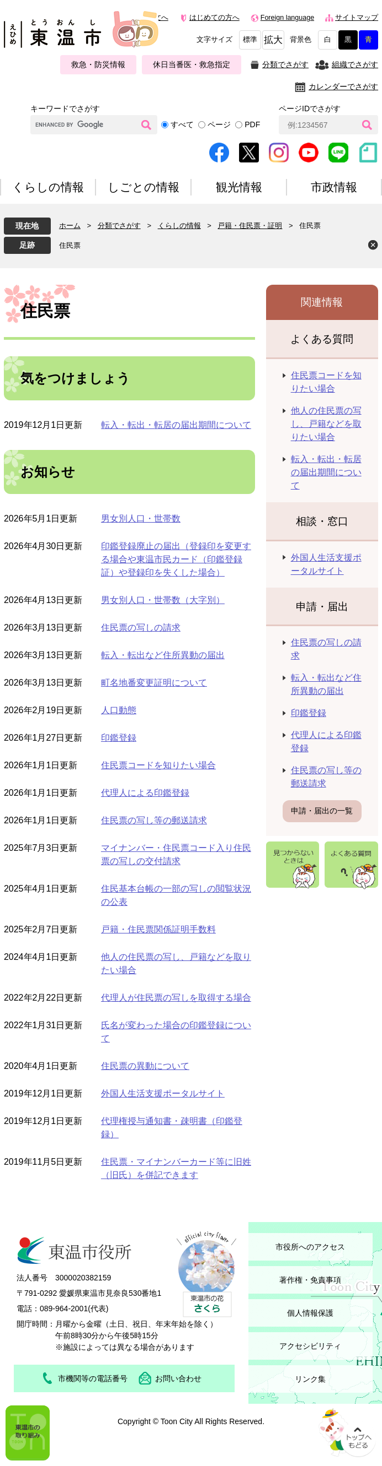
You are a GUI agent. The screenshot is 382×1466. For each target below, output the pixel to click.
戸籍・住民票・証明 (249, 225)
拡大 (273, 40)
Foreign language (287, 17)
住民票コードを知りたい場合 (158, 765)
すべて (182, 124)
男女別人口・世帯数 (141, 518)
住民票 (70, 245)
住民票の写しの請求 (141, 627)
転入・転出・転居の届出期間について (176, 425)
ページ (219, 124)
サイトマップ (356, 17)
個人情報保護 (310, 1312)
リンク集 (310, 1379)
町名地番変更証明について (154, 682)
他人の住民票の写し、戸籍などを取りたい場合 (326, 424)
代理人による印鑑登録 (145, 792)
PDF (252, 124)
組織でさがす (355, 64)
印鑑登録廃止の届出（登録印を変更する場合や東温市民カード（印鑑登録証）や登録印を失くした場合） (176, 559)
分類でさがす (285, 64)
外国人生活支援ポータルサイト (163, 1093)
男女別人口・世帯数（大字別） (163, 600)
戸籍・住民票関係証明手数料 (158, 929)
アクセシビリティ (310, 1346)
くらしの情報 (179, 225)
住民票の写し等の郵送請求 (154, 820)
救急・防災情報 (98, 64)
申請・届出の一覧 (322, 810)
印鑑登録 (118, 737)
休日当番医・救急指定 (191, 64)
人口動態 (118, 710)
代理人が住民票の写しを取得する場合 (176, 997)
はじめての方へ (214, 17)
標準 (250, 40)
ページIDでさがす (310, 108)
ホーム (70, 225)
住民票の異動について (145, 1066)
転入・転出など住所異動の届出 (163, 655)
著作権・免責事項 (310, 1279)
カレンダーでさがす (343, 86)
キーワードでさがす (65, 108)
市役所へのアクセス (310, 1246)
